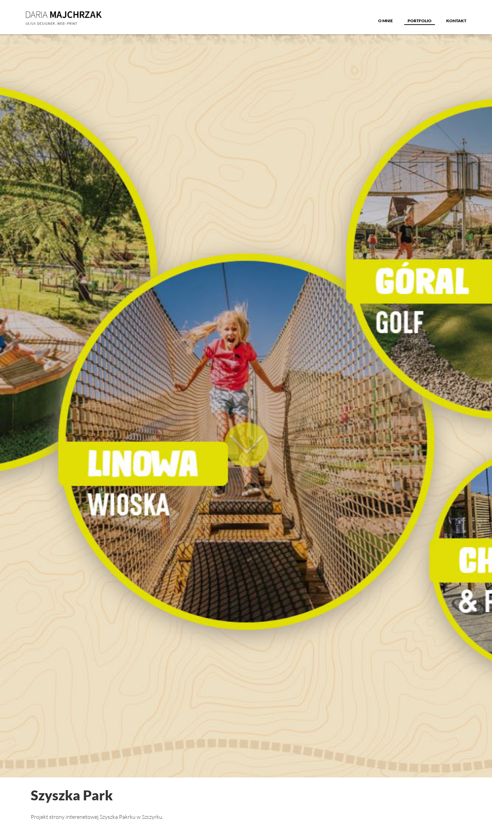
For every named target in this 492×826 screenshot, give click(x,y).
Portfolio (420, 20)
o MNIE (385, 20)
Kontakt (456, 20)
